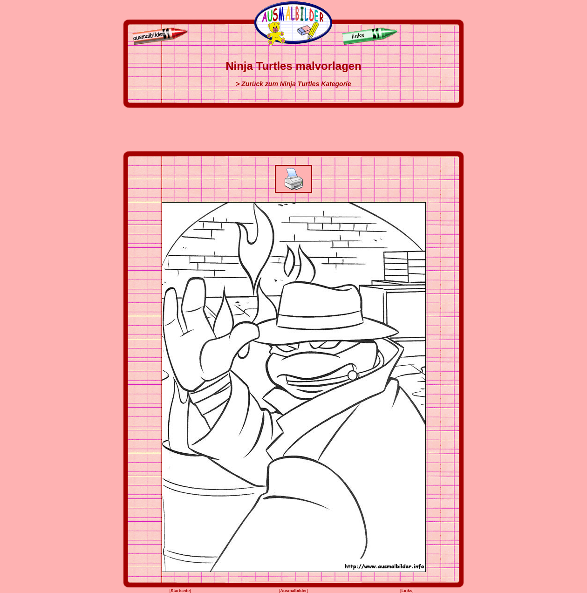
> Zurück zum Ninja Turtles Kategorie (293, 84)
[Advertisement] (293, 129)
